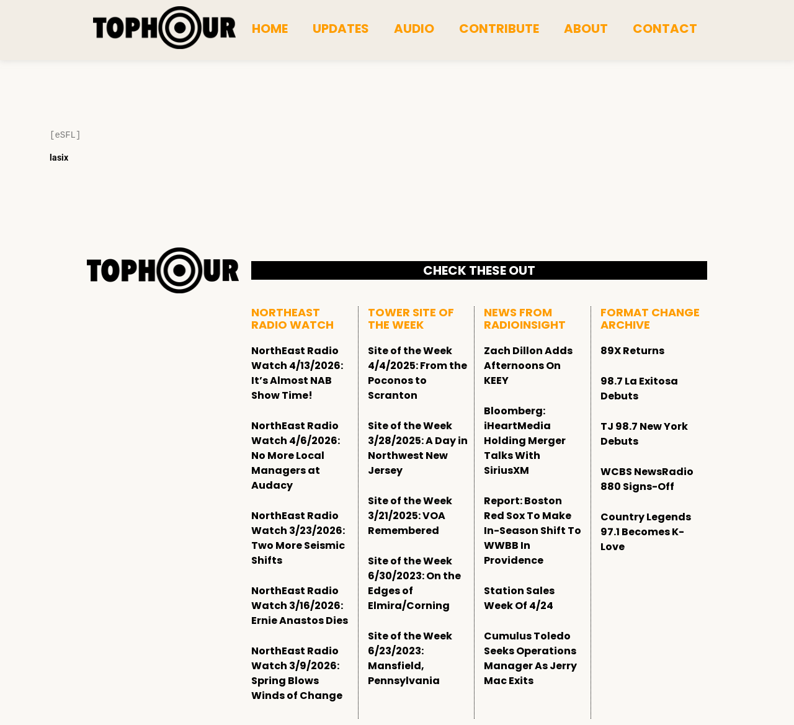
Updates (341, 28)
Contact (665, 28)
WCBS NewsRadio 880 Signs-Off (647, 479)
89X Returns (632, 351)
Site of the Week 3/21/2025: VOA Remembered (410, 516)
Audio (414, 28)
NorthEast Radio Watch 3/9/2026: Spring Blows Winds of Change (296, 673)
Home (270, 28)
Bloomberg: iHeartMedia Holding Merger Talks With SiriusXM (525, 441)
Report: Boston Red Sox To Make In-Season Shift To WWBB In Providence (532, 530)
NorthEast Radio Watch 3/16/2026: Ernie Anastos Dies (299, 606)
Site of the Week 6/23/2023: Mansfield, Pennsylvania (410, 658)
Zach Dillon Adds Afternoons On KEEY (528, 366)
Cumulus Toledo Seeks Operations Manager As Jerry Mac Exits (530, 658)
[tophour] (164, 28)
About (586, 28)
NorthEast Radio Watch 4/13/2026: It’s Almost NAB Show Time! (297, 373)
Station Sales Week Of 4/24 (519, 598)
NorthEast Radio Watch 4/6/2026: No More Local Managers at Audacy (295, 455)
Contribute (499, 28)
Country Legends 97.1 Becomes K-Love (645, 532)
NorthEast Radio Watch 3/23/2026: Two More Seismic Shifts (298, 538)
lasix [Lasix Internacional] (59, 157)
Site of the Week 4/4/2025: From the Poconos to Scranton (417, 373)
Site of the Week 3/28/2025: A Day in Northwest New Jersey (418, 448)
